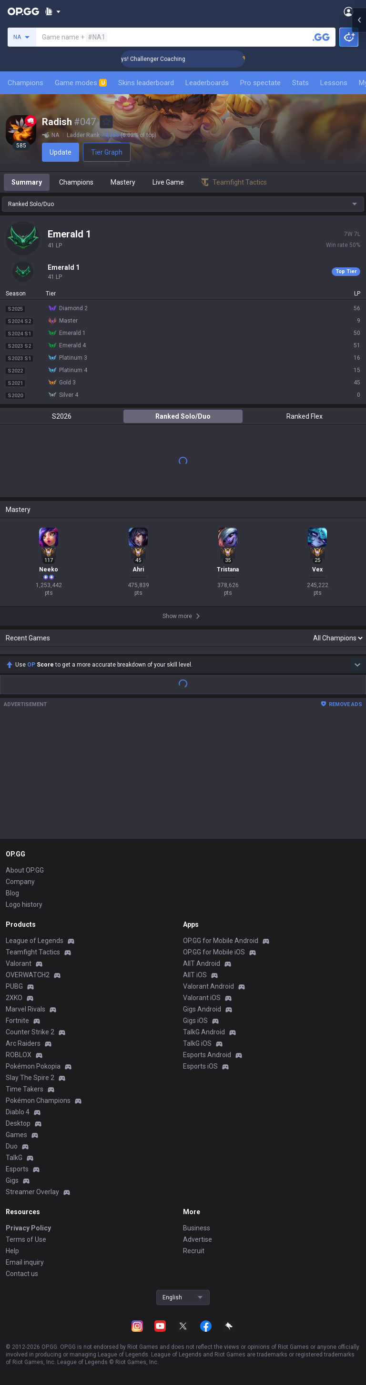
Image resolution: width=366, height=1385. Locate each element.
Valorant (18, 963)
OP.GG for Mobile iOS (214, 952)
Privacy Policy (28, 1228)
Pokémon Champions (38, 1100)
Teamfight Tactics (33, 952)
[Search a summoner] (321, 37)
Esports (17, 1169)
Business (196, 1228)
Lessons (333, 83)
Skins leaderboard (146, 83)
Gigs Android (202, 1009)
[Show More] (52, 11)
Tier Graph (106, 152)
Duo (12, 1146)
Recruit (193, 1251)
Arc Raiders (23, 1043)
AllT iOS (195, 975)
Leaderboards (207, 83)
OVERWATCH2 (28, 975)
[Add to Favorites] (106, 121)
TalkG (14, 1157)
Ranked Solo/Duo (183, 416)
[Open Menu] (348, 11)
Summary (26, 182)
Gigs (12, 1180)
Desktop (18, 1123)
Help (12, 1251)
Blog (12, 893)
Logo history (24, 904)
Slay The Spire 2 (30, 1077)
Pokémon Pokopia (33, 1066)
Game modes (81, 83)
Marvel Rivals (25, 1009)
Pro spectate (260, 83)
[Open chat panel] (359, 171)
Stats (300, 83)
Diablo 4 (18, 1112)
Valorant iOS (202, 998)
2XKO (14, 998)
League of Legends (34, 940)
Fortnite (17, 1020)
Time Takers (24, 1089)
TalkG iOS (197, 1043)
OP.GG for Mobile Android (220, 940)
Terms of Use (26, 1239)
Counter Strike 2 (30, 1032)
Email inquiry (25, 1262)
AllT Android (201, 963)
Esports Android (207, 1055)
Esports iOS (200, 1066)
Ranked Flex (304, 416)
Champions (25, 83)
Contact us (22, 1273)
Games (16, 1135)
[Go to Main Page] (23, 11)
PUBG (14, 986)
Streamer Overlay (32, 1192)
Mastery (123, 182)
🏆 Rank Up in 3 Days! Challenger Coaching (152, 59)
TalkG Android (204, 1032)
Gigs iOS (195, 1020)
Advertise (197, 1239)
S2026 (61, 416)
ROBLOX (18, 1055)
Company (20, 881)
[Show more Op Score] (357, 664)
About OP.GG (25, 870)
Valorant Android (208, 986)
